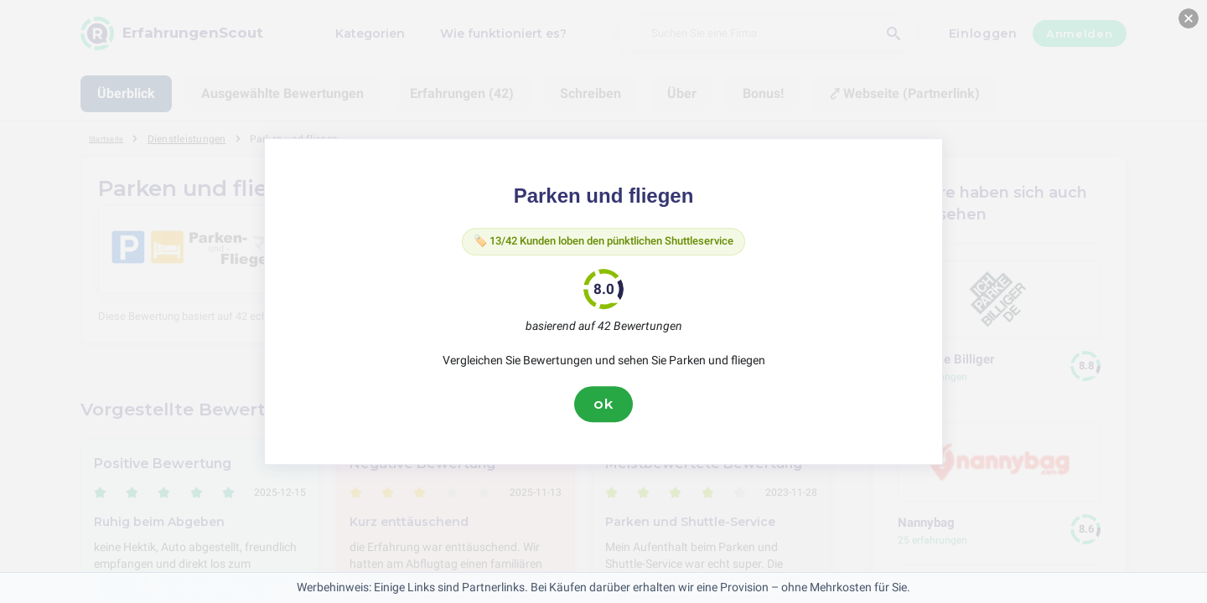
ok (603, 407)
